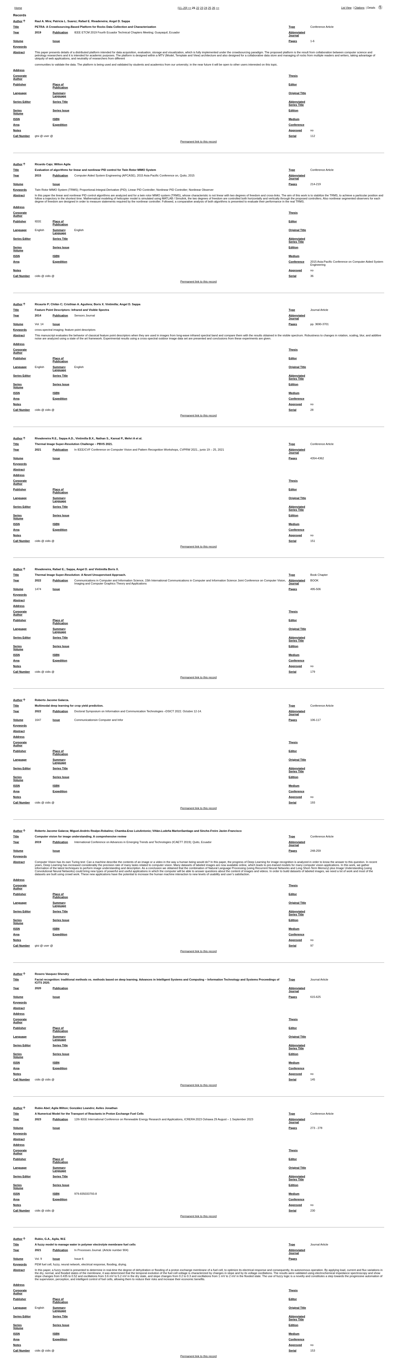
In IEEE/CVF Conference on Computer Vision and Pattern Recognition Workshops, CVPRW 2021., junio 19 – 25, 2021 (149, 449)
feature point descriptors (80, 329)
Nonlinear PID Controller (171, 189)
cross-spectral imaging (49, 329)
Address (19, 70)
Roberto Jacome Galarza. (52, 700)
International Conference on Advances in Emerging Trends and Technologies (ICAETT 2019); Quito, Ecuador (143, 842)
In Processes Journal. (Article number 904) (101, 1250)
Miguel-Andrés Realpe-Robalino (91, 830)
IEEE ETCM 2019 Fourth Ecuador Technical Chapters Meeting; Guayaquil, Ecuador (127, 32)
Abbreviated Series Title (297, 103)
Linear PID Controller (141, 189)
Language (20, 93)
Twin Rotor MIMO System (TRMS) (56, 189)
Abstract (19, 52)
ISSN (16, 119)
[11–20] (183, 7)
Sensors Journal (84, 315)
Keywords (20, 46)
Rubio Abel (42, 1108)
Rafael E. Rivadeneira (93, 21)
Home (18, 7)
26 (213, 7)
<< (189, 7)
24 (205, 7)
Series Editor (22, 101)
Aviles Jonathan (106, 1108)
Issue (56, 41)
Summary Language (59, 95)
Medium (294, 119)
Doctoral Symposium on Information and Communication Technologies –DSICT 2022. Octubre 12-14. (138, 711)
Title (16, 26)
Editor (293, 84)
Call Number (21, 135)
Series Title (60, 101)
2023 (38, 1119)
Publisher (19, 84)
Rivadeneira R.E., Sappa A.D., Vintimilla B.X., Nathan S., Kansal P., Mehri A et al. (88, 438)
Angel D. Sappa (119, 21)
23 (201, 7)
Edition (293, 110)
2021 (38, 449)
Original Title (297, 93)
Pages (293, 41)
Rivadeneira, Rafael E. (50, 569)
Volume (18, 41)
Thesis (293, 75)
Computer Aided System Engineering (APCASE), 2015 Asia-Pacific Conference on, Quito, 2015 (134, 175)
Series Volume (18, 112)
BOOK (314, 580)
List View (346, 7)
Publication (60, 32)
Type (292, 26)
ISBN (56, 119)
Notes (17, 130)
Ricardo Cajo (43, 164)
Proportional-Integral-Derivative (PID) (103, 189)
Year (16, 32)
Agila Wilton (59, 1108)
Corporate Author (20, 77)
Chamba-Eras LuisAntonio (133, 830)
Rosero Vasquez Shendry (52, 973)
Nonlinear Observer (201, 189)
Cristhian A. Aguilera (78, 304)
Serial (292, 135)
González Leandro (82, 1108)
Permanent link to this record (198, 141)
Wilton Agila (62, 164)
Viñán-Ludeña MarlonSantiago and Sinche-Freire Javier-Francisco (197, 830)
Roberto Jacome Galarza (51, 830)
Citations (359, 7)
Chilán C (56, 304)
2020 (38, 988)
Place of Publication (60, 86)
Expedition (60, 124)
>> (217, 7)
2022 (38, 580)
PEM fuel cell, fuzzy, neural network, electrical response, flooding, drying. (81, 1264)
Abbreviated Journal (297, 34)
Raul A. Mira (43, 21)
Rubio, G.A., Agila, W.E (50, 1238)
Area (16, 124)
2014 (38, 315)
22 (197, 7)
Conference (297, 124)
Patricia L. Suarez (65, 21)
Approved (295, 130)
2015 (38, 175)
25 (209, 7)
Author (18, 21)
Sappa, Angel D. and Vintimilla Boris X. (92, 569)
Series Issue (61, 110)
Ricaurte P (42, 304)
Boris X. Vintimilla (106, 304)
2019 (38, 32)
